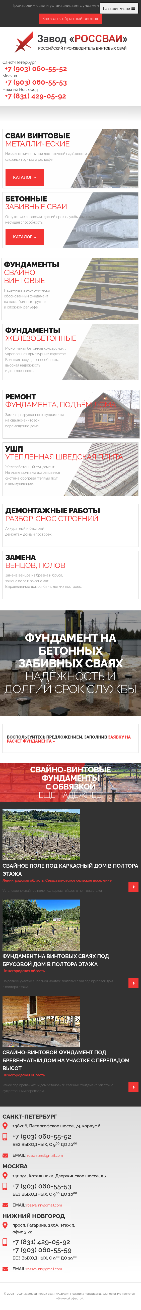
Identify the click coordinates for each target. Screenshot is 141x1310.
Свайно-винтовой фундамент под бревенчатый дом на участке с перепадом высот (66, 1060)
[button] (25, 177)
